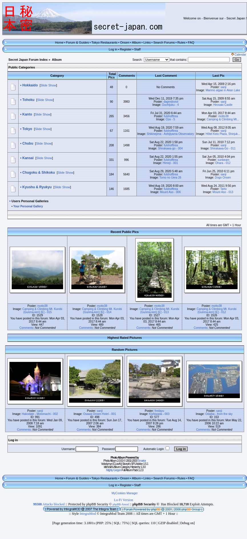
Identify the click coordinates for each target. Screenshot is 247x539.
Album (136, 42)
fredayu (159, 410)
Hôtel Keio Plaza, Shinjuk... (223, 133)
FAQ (191, 42)
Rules (181, 42)
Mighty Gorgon (113, 470)
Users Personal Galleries (30, 201)
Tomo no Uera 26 (170, 177)
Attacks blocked (49, 504)
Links (147, 42)
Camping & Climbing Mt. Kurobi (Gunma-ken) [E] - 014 (102, 310)
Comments (26, 327)
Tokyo (27, 129)
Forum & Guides (77, 42)
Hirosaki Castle (222, 104)
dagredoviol (171, 101)
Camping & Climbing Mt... (223, 119)
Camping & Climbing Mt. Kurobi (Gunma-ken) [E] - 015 (42, 310)
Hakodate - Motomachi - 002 (40, 414)
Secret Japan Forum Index (28, 59)
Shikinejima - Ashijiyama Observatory (170, 133)
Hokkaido (30, 85)
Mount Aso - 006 (170, 192)
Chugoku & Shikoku (38, 173)
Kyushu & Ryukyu (37, 187)
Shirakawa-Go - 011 (223, 148)
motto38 (223, 116)
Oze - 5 (170, 119)
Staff (137, 49)
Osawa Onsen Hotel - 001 (99, 414)
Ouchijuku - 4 (170, 104)
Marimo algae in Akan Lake (223, 90)
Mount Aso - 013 (222, 192)
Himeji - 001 (170, 163)
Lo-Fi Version (123, 500)
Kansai (27, 158)
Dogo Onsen (223, 177)
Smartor (142, 460)
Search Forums (164, 42)
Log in (113, 49)
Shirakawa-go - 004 (170, 148)
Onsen (124, 42)
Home (59, 42)
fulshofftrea (171, 116)
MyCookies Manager (125, 493)
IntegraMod (88, 514)
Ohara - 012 (222, 163)
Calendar (238, 54)
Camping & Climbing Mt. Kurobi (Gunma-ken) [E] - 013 (159, 310)
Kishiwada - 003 (159, 414)
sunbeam (223, 159)
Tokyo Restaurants (104, 42)
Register (126, 49)
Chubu (27, 143)
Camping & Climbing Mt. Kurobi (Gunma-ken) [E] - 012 (217, 310)
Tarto (223, 189)
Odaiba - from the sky (219, 414)
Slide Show (48, 85)
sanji (223, 87)
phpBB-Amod (121, 504)
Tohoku (28, 100)
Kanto (27, 114)
